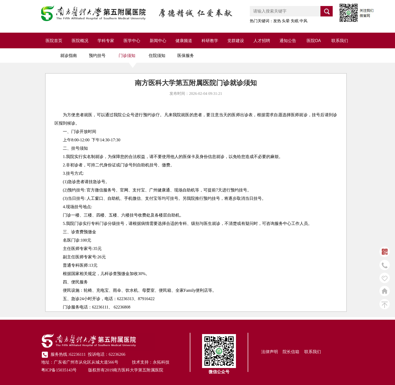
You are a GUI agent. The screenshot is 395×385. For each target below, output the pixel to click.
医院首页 (54, 40)
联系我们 (339, 40)
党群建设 (235, 40)
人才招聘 (261, 40)
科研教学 (210, 40)
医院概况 (80, 40)
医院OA (314, 40)
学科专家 (106, 40)
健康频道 (183, 40)
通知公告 (287, 40)
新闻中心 (158, 40)
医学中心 (132, 40)
